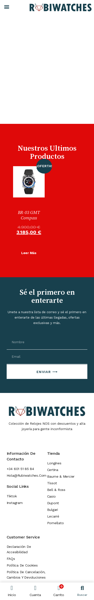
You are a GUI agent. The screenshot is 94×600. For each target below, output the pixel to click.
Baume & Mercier (61, 476)
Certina (52, 470)
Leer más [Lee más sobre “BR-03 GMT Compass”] (29, 253)
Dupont (53, 503)
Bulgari (52, 510)
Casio (51, 496)
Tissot (52, 483)
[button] (6, 6)
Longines (54, 463)
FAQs (11, 559)
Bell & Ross (56, 490)
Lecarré (53, 516)
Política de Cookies (22, 565)
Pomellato (55, 523)
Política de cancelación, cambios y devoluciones (26, 574)
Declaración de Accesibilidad (19, 549)
